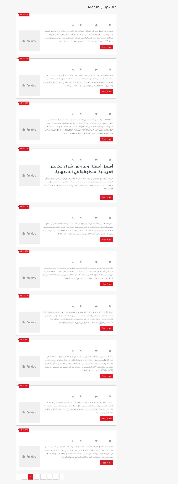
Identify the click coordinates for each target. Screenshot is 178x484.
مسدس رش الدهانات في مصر (92, 392)
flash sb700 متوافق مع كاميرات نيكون (88, 109)
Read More (107, 47)
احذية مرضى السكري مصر (95, 302)
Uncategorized (88, 26)
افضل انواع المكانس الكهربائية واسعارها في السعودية (76, 155)
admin (77, 26)
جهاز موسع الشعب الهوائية (94, 257)
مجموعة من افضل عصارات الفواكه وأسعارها (83, 21)
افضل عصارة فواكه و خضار (95, 65)
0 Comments (104, 26)
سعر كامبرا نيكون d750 (97, 213)
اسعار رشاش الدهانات (97, 346)
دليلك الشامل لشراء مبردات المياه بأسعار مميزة (80, 436)
